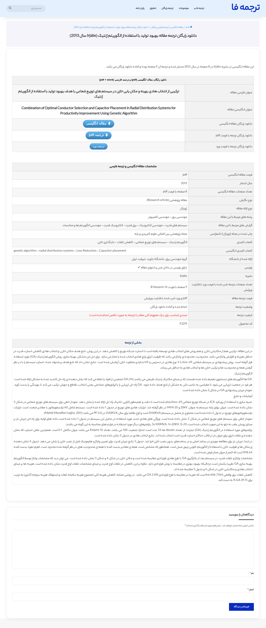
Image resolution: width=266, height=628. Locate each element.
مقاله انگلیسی (98, 124)
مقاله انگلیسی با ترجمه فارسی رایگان (167, 27)
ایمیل (250, 590)
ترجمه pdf (98, 135)
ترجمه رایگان (167, 8)
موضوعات (184, 8)
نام (252, 573)
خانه (189, 27)
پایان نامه (140, 8)
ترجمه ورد (98, 146)
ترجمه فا (200, 8)
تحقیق (153, 8)
